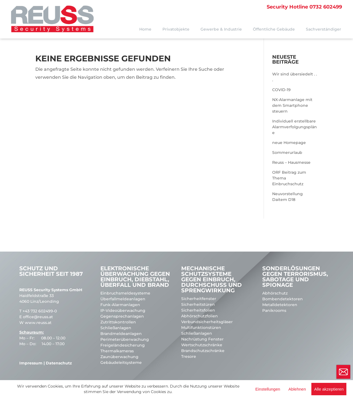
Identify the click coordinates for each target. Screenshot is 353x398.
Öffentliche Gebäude (274, 29)
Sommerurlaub (287, 152)
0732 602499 (304, 7)
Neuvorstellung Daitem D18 (287, 196)
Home (145, 29)
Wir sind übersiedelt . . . (294, 77)
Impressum (30, 363)
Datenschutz (59, 363)
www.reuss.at (38, 322)
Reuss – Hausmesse (291, 162)
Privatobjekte (175, 29)
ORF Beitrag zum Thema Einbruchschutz (289, 178)
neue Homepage (289, 142)
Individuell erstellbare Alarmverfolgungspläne (294, 127)
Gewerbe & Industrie (221, 29)
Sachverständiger (323, 29)
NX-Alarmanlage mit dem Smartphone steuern (292, 105)
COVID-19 (281, 89)
